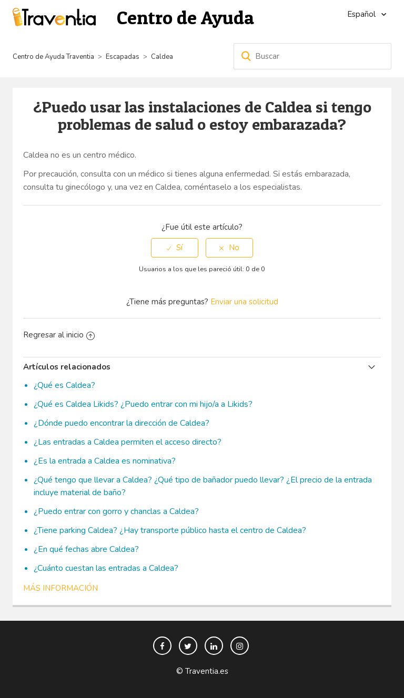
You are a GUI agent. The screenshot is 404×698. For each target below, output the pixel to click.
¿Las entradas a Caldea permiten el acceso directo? (127, 442)
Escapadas (122, 56)
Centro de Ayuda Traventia (53, 56)
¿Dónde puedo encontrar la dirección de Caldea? (121, 423)
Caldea (162, 56)
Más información (60, 588)
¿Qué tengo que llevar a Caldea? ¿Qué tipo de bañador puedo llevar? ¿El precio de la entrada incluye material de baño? (203, 486)
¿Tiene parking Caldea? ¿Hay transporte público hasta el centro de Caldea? (170, 530)
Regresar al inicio (59, 335)
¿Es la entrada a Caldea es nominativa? (105, 461)
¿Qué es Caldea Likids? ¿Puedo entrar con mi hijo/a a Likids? (143, 404)
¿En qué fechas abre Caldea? (86, 549)
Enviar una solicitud (244, 301)
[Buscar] (312, 56)
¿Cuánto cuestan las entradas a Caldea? (106, 568)
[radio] (174, 248)
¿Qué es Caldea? (64, 385)
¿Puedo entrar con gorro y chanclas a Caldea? (116, 511)
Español (362, 14)
